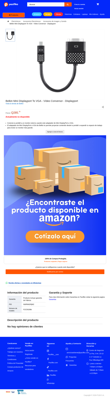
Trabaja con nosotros (15, 352)
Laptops (85, 14)
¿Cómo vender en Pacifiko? (31, 360)
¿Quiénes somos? (14, 348)
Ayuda (102, 14)
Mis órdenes (93, 14)
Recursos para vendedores (30, 367)
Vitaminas (68, 14)
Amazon (37, 14)
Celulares (76, 14)
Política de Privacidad (15, 363)
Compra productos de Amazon (15, 369)
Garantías (52, 299)
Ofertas (58, 14)
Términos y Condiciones (11, 357)
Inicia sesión (29, 350)
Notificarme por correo (55, 272)
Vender (47, 14)
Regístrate (29, 354)
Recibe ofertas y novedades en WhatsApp (25, 283)
